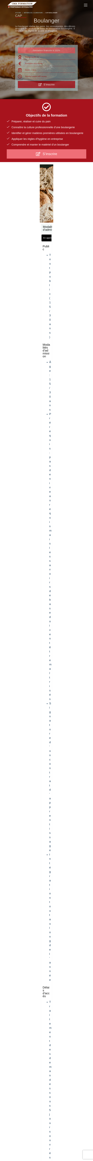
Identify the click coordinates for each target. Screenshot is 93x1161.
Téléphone (56, 867)
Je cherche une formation (46, 1070)
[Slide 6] (44, 990)
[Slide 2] (30, 990)
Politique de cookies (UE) (74, 1143)
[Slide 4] (37, 990)
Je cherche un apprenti (46, 1075)
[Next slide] (83, 972)
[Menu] (85, 5)
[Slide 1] (25, 990)
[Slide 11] (62, 990)
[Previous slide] (10, 972)
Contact (46, 1088)
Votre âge (75, 867)
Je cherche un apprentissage (46, 1066)
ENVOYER (46, 929)
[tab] (20, 235)
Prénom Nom (17, 867)
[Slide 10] (58, 990)
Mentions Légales (41, 1147)
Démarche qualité (46, 1083)
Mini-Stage (46, 1079)
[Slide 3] (34, 990)
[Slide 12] (65, 990)
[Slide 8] (51, 990)
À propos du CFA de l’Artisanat (20, 1143)
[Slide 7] (48, 990)
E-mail (35, 867)
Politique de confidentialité (49, 1143)
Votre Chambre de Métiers (46, 1110)
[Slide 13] (69, 990)
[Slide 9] (55, 990)
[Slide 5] (41, 990)
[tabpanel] (46, 269)
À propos (46, 1062)
